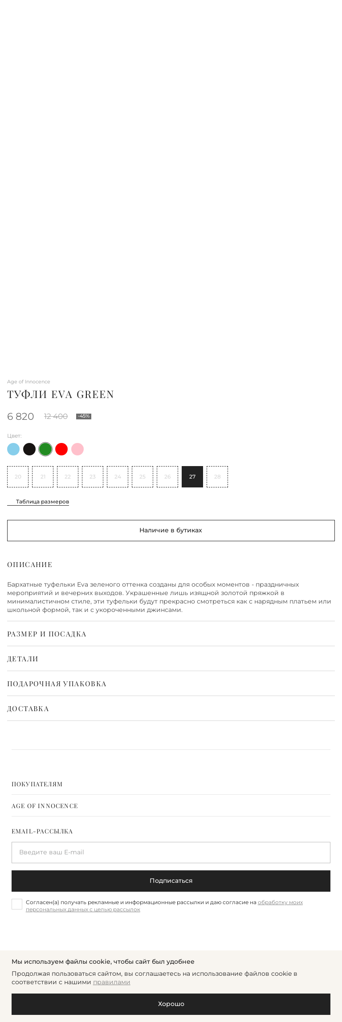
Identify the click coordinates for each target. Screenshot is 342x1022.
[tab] (171, 783)
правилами (111, 982)
